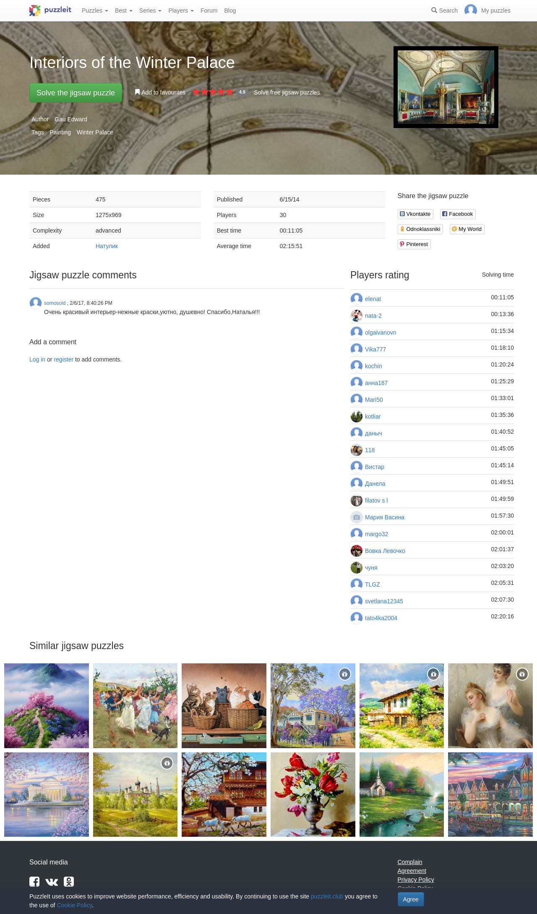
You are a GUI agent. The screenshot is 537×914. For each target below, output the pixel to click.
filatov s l (376, 500)
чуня (371, 567)
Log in (37, 359)
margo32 (376, 534)
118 (370, 450)
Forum (209, 10)
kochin (373, 366)
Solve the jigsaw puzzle (75, 93)
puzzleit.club (327, 896)
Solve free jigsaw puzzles (287, 92)
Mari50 (374, 399)
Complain (410, 862)
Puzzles (95, 10)
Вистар (374, 467)
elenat (373, 299)
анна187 (376, 383)
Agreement (412, 870)
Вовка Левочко (385, 550)
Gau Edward (71, 119)
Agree (411, 899)
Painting (60, 132)
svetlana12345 (384, 601)
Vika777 (375, 349)
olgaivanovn (380, 332)
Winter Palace (95, 132)
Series (150, 10)
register (63, 359)
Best (124, 10)
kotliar (373, 416)
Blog (230, 10)
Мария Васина (384, 517)
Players (181, 10)
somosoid (54, 303)
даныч (373, 433)
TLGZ (372, 584)
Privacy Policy (416, 879)
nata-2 (373, 315)
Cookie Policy (74, 905)
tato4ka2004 (381, 618)
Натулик (107, 246)
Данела (375, 483)
